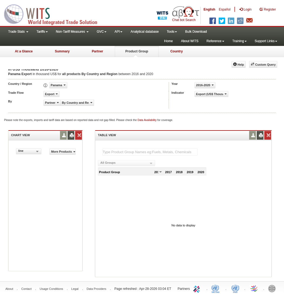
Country (176, 51)
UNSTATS (235, 288)
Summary (62, 51)
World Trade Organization (254, 288)
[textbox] (150, 152)
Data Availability (147, 120)
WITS (54, 13)
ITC (197, 288)
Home (168, 41)
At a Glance (24, 51)
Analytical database (145, 31)
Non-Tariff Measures (72, 31)
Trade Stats (18, 31)
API (118, 31)
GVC (101, 31)
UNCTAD (216, 288)
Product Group (136, 51)
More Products (63, 151)
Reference (215, 41)
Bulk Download (196, 31)
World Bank (273, 288)
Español (224, 9)
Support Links (266, 41)
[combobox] (29, 151)
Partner (97, 51)
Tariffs (42, 31)
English (209, 9)
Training (239, 41)
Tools (172, 31)
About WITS (190, 41)
